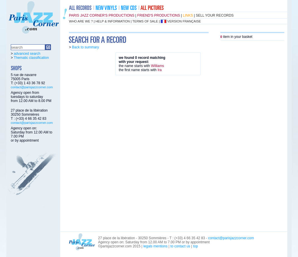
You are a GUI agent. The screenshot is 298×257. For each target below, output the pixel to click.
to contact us (180, 246)
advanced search (27, 54)
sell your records (215, 15)
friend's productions (158, 15)
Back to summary (85, 47)
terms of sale (145, 21)
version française (184, 21)
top (195, 246)
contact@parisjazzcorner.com (32, 87)
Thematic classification (31, 58)
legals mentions (155, 246)
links (188, 15)
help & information (112, 21)
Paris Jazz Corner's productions (101, 15)
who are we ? (81, 21)
